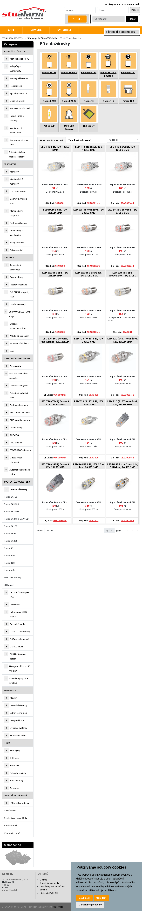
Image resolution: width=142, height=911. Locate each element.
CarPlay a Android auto (18, 201)
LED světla (15, 604)
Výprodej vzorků (12, 833)
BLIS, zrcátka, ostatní (20, 420)
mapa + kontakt (10, 890)
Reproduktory (16, 277)
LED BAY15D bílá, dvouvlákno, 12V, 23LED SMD (122, 274)
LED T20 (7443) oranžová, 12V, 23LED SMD (122, 340)
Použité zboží (10, 825)
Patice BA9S (10, 533)
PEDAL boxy (16, 427)
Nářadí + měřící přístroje (17, 118)
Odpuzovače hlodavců (16, 459)
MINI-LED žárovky (12, 577)
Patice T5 (8, 548)
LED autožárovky (18, 489)
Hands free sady (18, 304)
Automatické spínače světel (19, 472)
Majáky (13, 698)
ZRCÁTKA (15, 435)
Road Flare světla (18, 735)
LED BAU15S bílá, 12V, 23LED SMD (55, 274)
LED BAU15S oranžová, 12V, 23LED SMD (88, 274)
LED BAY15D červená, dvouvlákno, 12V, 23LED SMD (55, 340)
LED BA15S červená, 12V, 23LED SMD (122, 211)
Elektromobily (16, 780)
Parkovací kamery (18, 223)
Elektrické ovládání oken (19, 395)
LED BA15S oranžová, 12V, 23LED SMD (88, 211)
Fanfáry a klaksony (19, 78)
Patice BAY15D (11, 511)
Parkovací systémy (19, 405)
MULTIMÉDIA (10, 164)
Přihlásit (135, 10)
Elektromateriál (17, 101)
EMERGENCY (10, 690)
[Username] (80, 10)
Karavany (14, 765)
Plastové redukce (18, 284)
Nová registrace (112, 4)
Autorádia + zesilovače (15, 267)
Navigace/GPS (17, 242)
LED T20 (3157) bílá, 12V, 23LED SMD (88, 403)
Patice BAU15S (11, 504)
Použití (8, 743)
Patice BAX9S (11, 541)
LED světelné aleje (18, 713)
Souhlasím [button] (84, 898)
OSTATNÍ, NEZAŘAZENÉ (15, 795)
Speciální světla (17, 624)
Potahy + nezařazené (20, 108)
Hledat (132, 19)
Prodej (77, 19)
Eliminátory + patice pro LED (18, 680)
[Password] (113, 10)
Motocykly (15, 750)
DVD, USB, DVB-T (18, 191)
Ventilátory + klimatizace (16, 130)
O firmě (43, 879)
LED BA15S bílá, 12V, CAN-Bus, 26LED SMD (88, 466)
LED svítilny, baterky (19, 803)
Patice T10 (9, 555)
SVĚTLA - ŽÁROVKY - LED (50, 38)
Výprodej (64, 30)
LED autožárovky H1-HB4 (20, 594)
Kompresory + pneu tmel (19, 142)
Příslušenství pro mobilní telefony (17, 154)
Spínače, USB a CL (18, 93)
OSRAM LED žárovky (20, 631)
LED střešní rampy (18, 705)
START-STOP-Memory (20, 450)
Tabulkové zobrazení (79, 140)
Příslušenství (16, 250)
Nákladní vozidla (18, 773)
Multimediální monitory (16, 181)
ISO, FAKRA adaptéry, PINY (20, 294)
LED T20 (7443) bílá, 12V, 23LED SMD (88, 340)
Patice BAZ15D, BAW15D (16, 519)
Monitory (14, 171)
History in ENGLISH (49, 893)
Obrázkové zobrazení (51, 140)
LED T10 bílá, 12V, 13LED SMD (55, 148)
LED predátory (17, 720)
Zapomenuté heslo (131, 4)
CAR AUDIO (9, 257)
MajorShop (58, 906)
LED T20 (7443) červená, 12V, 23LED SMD (55, 403)
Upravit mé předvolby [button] (90, 904)
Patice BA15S (10, 496)
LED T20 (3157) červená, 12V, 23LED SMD (55, 466)
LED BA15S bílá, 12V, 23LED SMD (55, 211)
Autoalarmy (15, 366)
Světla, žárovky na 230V (15, 818)
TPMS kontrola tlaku (20, 412)
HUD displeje (16, 442)
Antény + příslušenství (20, 343)
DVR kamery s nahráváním (16, 232)
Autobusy (14, 788)
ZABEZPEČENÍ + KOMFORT (17, 358)
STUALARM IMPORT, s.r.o (14, 38)
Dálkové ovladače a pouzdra (18, 375)
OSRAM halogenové (19, 639)
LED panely (9, 585)
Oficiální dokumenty (49, 883)
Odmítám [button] (101, 898)
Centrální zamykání (19, 385)
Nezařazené (9, 810)
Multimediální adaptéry (16, 213)
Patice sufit (9, 570)
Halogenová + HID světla (18, 614)
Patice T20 (9, 563)
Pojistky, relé (16, 86)
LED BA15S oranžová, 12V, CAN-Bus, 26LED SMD (122, 466)
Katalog (32, 38)
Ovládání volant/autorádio (18, 326)
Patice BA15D (11, 526)
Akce (11, 30)
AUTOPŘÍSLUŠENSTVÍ (15, 51)
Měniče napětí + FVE (19, 58)
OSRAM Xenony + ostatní (18, 656)
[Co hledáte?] (108, 19)
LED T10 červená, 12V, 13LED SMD (122, 148)
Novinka (36, 30)
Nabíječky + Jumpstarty (15, 68)
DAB (12, 351)
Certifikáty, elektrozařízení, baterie (53, 888)
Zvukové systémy (18, 728)
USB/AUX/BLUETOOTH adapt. (20, 314)
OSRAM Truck (16, 646)
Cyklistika (14, 758)
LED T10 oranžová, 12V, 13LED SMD (88, 148)
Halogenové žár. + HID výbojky (19, 668)
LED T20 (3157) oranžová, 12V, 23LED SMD (122, 403)
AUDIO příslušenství (19, 336)
